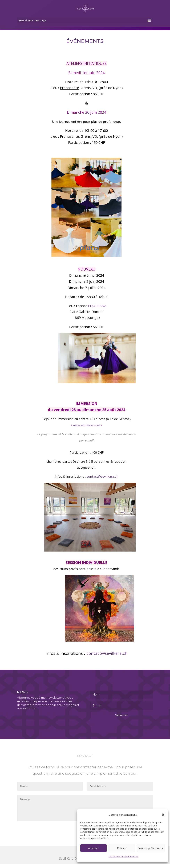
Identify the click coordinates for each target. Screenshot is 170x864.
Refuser (122, 848)
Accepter (93, 848)
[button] (163, 814)
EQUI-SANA (97, 305)
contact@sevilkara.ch (102, 476)
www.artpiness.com (86, 425)
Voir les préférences (151, 848)
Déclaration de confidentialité (123, 856)
